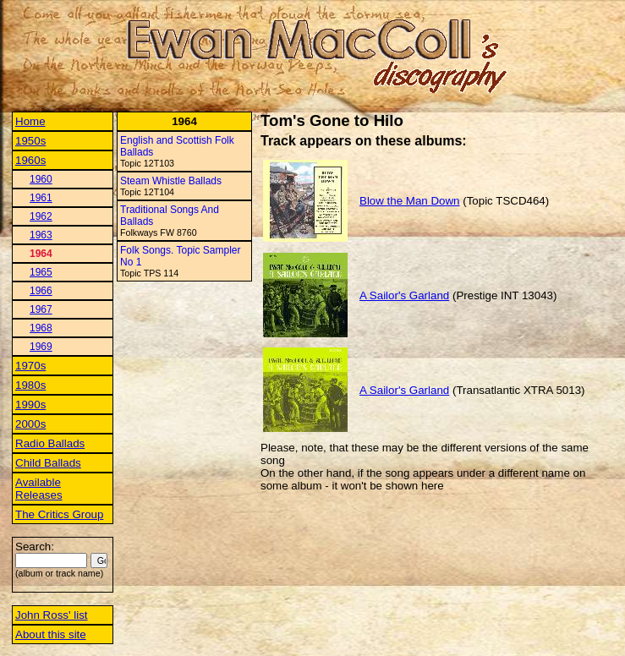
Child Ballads (48, 462)
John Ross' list (51, 615)
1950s (30, 140)
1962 (41, 216)
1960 (41, 179)
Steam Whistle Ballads (171, 181)
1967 (41, 309)
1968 (41, 328)
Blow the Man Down (409, 200)
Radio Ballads (50, 443)
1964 (41, 254)
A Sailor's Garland (404, 295)
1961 (41, 198)
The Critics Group (59, 514)
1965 (41, 272)
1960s (30, 160)
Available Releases (39, 488)
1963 (41, 235)
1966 (41, 291)
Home (30, 121)
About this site (50, 634)
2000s (30, 424)
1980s (30, 385)
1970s (30, 365)
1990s (30, 404)
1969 (41, 347)
